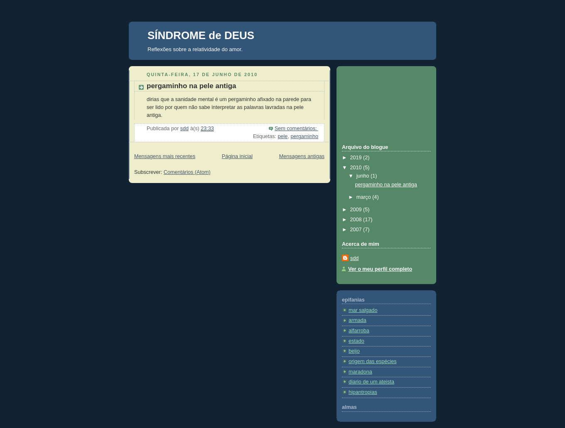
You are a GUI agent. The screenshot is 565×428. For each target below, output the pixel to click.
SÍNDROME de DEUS (200, 35)
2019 (357, 158)
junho (363, 176)
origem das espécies (373, 361)
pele (283, 136)
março (364, 197)
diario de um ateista (371, 382)
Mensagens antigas (301, 156)
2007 (357, 230)
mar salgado (363, 310)
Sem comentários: (296, 128)
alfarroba (359, 331)
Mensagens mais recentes (164, 156)
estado (356, 341)
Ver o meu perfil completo (380, 269)
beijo (354, 351)
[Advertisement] (379, 104)
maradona (360, 372)
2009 (357, 210)
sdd (354, 258)
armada (357, 320)
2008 (357, 220)
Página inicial (237, 156)
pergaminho (304, 136)
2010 (357, 168)
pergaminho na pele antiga (191, 86)
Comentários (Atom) (187, 172)
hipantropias (363, 392)
